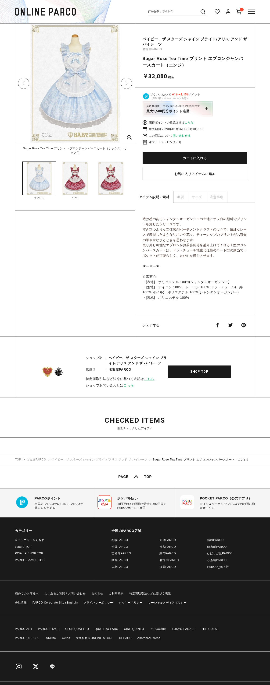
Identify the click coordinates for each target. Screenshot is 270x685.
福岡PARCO (167, 566)
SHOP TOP (199, 371)
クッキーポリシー (131, 602)
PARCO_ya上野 (218, 566)
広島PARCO (120, 566)
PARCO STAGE (49, 628)
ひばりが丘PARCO (220, 553)
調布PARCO (167, 553)
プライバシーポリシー (98, 602)
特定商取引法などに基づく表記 (150, 593)
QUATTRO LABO (107, 628)
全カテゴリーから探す (30, 539)
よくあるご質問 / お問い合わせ (65, 593)
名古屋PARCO (152, 49)
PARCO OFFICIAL (27, 637)
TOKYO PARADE (184, 628)
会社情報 (21, 602)
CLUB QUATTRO (77, 628)
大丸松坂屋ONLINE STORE (94, 637)
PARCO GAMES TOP (30, 560)
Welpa (65, 637)
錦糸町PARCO (217, 546)
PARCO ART (23, 628)
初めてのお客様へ (27, 593)
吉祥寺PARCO (121, 553)
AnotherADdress (148, 637)
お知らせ (97, 593)
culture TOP (23, 546)
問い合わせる (182, 135)
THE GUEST (210, 628)
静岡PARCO (120, 560)
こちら (189, 122)
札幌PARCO (120, 539)
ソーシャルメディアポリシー (167, 602)
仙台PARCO (167, 539)
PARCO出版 (158, 628)
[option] (75, 89)
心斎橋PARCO (217, 560)
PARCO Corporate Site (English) (55, 602)
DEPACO (125, 637)
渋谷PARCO (167, 546)
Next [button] (126, 83)
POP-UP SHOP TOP (29, 553)
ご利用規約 (116, 593)
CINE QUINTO (134, 628)
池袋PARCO (120, 546)
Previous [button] (23, 83)
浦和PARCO (215, 539)
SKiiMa (51, 637)
